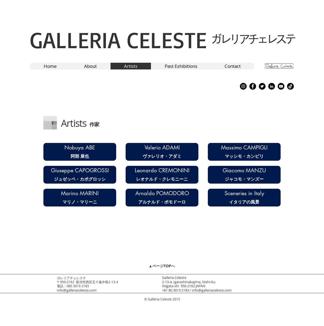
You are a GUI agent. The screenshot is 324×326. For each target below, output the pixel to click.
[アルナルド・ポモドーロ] (162, 202)
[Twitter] (262, 86)
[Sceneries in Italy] (244, 193)
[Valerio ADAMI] (162, 147)
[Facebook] (252, 86)
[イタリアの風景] (244, 202)
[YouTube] (281, 86)
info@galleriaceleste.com (76, 290)
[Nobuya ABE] (79, 147)
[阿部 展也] (79, 156)
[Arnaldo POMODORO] (162, 193)
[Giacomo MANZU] (244, 170)
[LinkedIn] (271, 86)
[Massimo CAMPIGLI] (244, 147)
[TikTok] (290, 86)
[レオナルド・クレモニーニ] (162, 179)
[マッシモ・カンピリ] (244, 156)
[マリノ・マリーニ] (79, 202)
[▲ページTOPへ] (161, 266)
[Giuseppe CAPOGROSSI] (79, 170)
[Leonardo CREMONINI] (162, 170)
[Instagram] (243, 86)
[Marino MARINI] (79, 193)
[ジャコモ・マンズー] (244, 179)
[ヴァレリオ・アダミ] (162, 156)
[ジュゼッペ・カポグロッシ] (79, 179)
